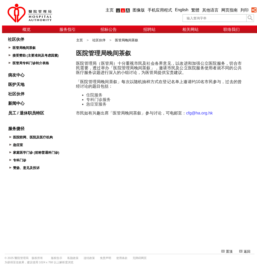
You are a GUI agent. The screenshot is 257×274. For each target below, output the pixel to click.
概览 (26, 29)
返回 (244, 251)
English (181, 10)
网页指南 (229, 10)
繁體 (195, 10)
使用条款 (121, 257)
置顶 (227, 251)
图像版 (139, 10)
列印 (244, 10)
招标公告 (108, 29)
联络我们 (231, 29)
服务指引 (67, 29)
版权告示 (56, 257)
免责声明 (105, 257)
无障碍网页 (140, 257)
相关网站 (190, 29)
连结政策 (89, 257)
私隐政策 (73, 257)
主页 (110, 10)
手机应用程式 (160, 10)
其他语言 (210, 10)
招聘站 (149, 29)
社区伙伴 (99, 40)
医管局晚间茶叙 (126, 40)
